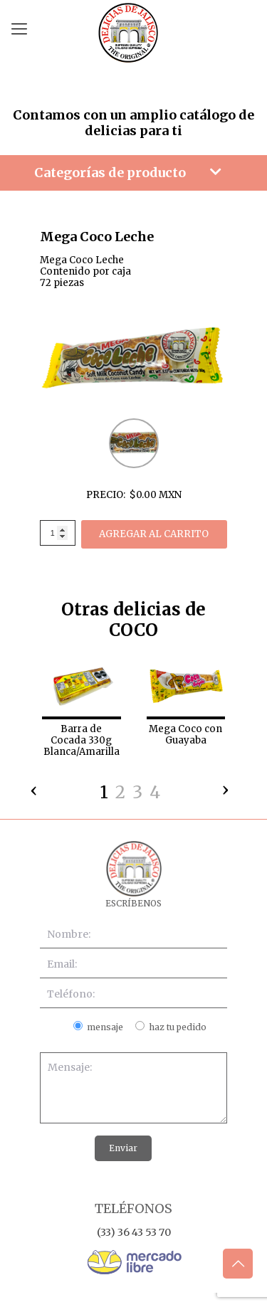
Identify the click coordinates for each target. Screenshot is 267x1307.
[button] (104, 794)
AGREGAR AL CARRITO (154, 534)
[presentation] (34, 787)
